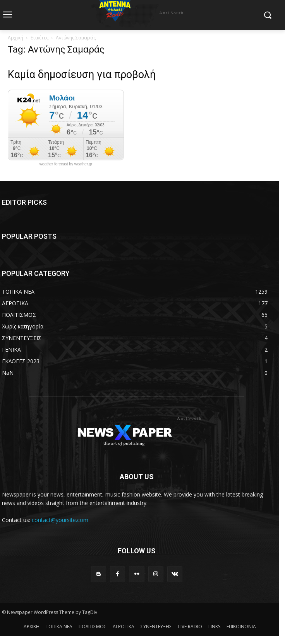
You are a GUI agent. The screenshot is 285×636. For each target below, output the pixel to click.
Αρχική (15, 37)
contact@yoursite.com (60, 520)
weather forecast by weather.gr (66, 164)
